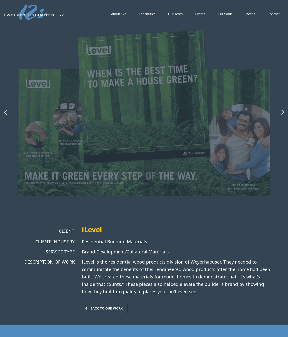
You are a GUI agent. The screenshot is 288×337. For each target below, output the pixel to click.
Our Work (225, 14)
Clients (200, 14)
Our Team (175, 14)
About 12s (118, 14)
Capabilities (147, 14)
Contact (274, 14)
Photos (249, 14)
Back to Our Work (106, 308)
